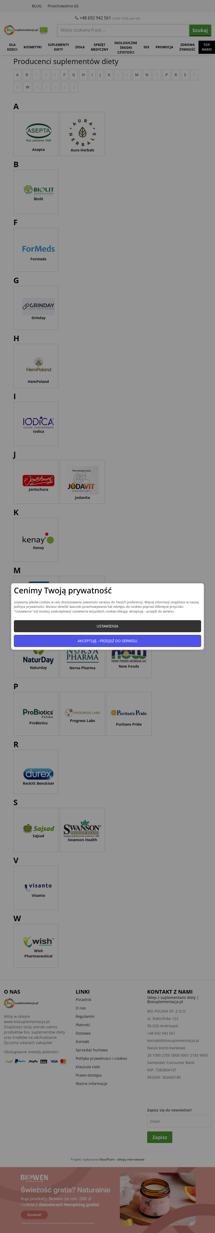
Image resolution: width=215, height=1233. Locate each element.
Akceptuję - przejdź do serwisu (107, 640)
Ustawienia (107, 626)
